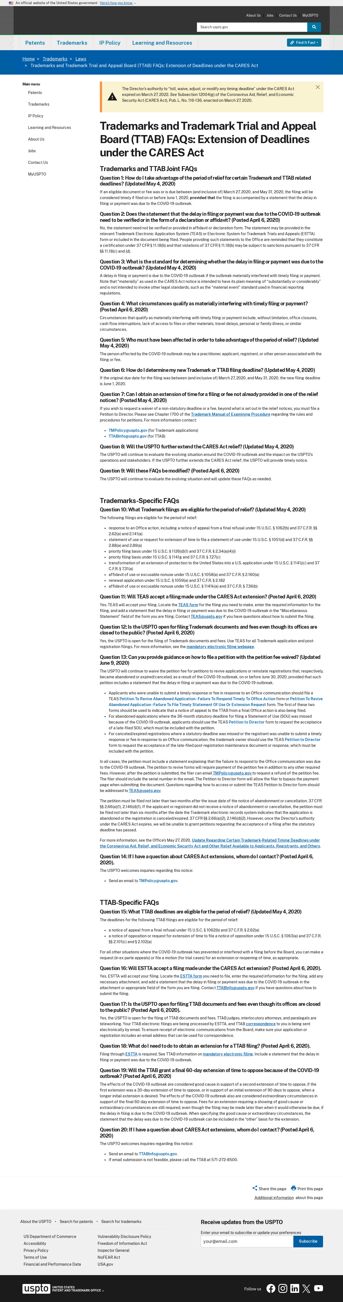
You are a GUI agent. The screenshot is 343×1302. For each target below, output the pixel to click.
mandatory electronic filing (228, 1054)
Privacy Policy (36, 1250)
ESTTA (131, 1054)
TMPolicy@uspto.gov (128, 430)
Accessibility (35, 1243)
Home (28, 59)
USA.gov (105, 1264)
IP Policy (35, 116)
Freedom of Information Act (122, 1243)
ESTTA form (191, 976)
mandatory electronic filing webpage (220, 646)
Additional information (274, 1198)
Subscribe (308, 1241)
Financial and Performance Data (52, 1264)
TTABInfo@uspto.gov (128, 436)
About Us (253, 15)
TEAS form (188, 605)
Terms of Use (35, 1257)
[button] (269, 1189)
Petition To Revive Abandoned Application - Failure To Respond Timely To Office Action (197, 699)
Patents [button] (35, 43)
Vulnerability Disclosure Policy (124, 1236)
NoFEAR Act (109, 1257)
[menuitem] (35, 42)
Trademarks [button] (72, 43)
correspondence (261, 1024)
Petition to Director (247, 722)
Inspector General (113, 1250)
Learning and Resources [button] (162, 43)
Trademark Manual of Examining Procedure (230, 414)
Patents (35, 92)
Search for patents (76, 1221)
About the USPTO (35, 1221)
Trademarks (55, 59)
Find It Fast (302, 42)
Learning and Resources (49, 127)
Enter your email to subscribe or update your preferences (251, 1233)
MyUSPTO (310, 15)
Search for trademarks (121, 1221)
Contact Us (288, 15)
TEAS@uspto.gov (206, 616)
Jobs (269, 15)
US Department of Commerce (50, 1236)
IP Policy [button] (109, 43)
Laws (80, 59)
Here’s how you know (118, 3)
